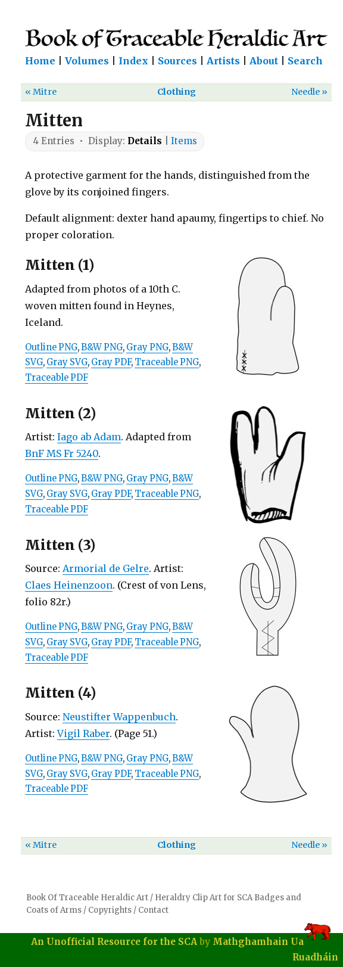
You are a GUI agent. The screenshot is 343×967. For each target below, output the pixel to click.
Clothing (176, 91)
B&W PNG (102, 347)
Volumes (87, 61)
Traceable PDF (56, 377)
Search (305, 61)
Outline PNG (51, 347)
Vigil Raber (83, 733)
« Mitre (41, 91)
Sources (177, 61)
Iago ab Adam (89, 437)
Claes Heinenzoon (69, 585)
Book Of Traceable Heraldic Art (87, 898)
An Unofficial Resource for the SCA (114, 941)
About (264, 61)
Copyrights (110, 910)
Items (184, 141)
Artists (223, 61)
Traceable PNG (167, 362)
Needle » (309, 91)
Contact (153, 910)
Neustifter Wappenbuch (119, 717)
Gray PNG (147, 347)
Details (144, 141)
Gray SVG (67, 362)
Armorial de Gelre (106, 568)
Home (40, 61)
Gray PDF (111, 362)
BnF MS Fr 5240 (61, 453)
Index (133, 61)
